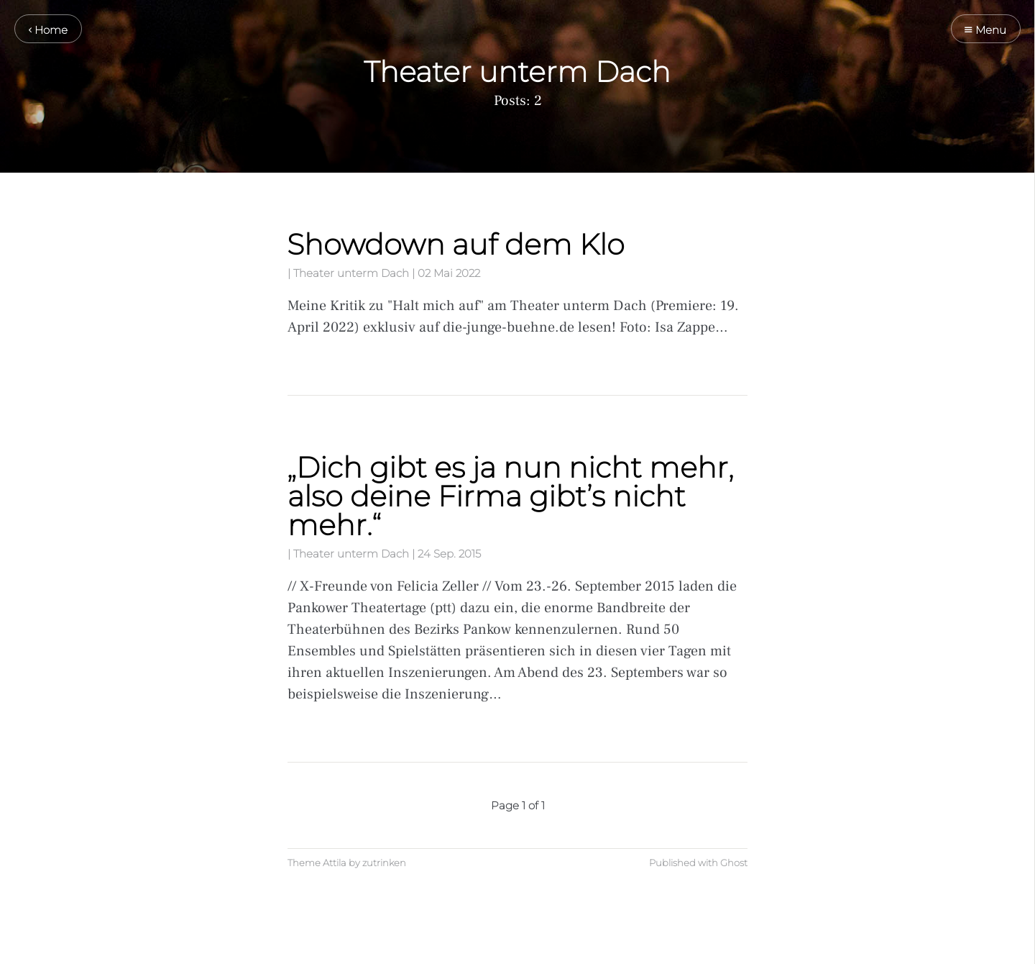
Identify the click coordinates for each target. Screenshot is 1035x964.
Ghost (734, 863)
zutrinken (384, 863)
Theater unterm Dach (351, 273)
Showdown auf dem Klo (456, 244)
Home (48, 30)
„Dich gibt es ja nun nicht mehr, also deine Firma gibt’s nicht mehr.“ (510, 496)
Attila (334, 863)
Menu (985, 30)
